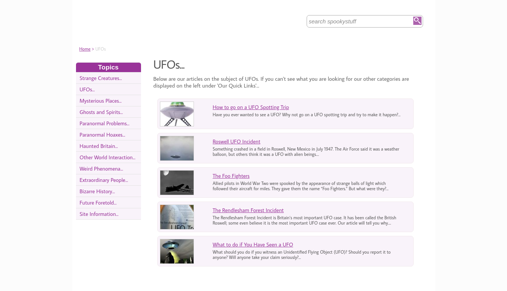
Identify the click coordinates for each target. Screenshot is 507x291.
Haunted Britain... (99, 145)
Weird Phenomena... (101, 168)
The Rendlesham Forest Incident (248, 210)
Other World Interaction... (108, 157)
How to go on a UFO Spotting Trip (251, 107)
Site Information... (99, 213)
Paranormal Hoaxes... (103, 134)
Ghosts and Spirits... (101, 111)
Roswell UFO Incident (236, 141)
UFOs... (87, 89)
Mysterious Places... (101, 100)
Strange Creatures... (101, 78)
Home (85, 49)
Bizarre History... (97, 191)
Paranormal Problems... (105, 123)
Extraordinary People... (104, 179)
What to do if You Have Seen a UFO (253, 244)
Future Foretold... (98, 202)
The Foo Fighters (231, 175)
